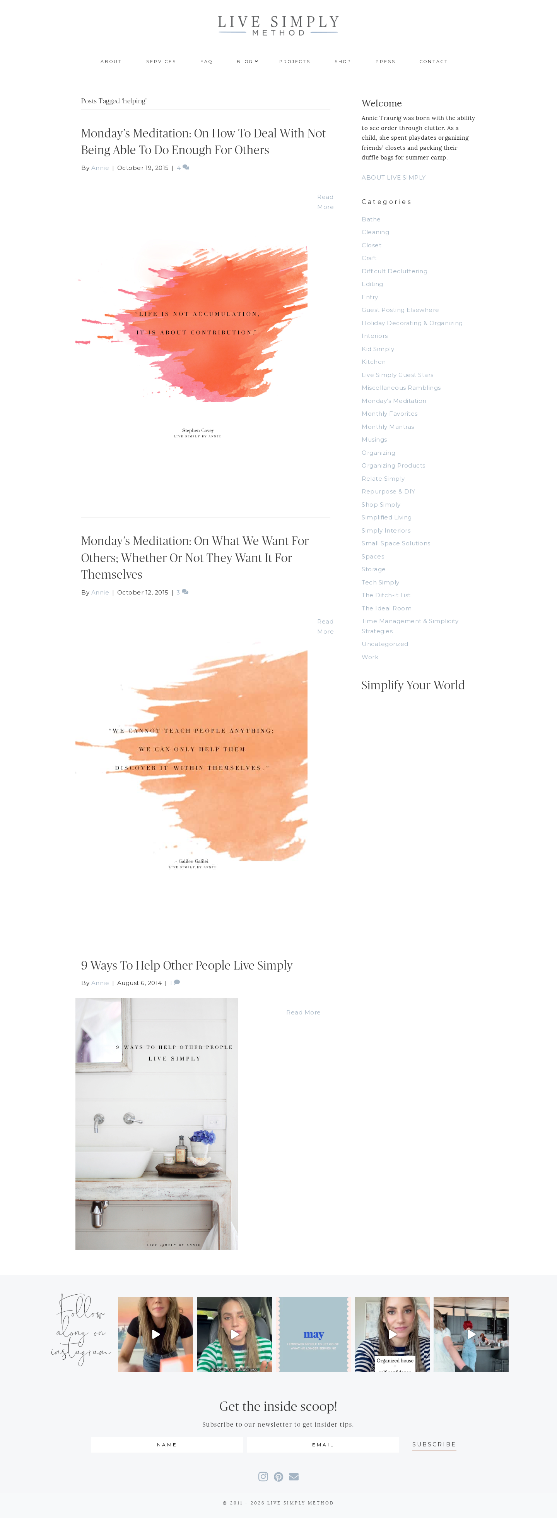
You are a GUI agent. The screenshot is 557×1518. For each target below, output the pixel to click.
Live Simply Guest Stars (398, 375)
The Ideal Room (387, 608)
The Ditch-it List (386, 595)
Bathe (371, 219)
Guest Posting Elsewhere (400, 310)
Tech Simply (381, 582)
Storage (374, 569)
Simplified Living (387, 517)
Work (370, 657)
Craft (369, 258)
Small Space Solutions (396, 543)
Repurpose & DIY (388, 491)
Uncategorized (385, 644)
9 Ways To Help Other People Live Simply (187, 966)
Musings (374, 439)
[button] (434, 1445)
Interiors (375, 335)
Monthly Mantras (388, 426)
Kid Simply (378, 349)
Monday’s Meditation (394, 400)
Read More (303, 1012)
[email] (323, 1445)
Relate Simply (383, 478)
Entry (370, 297)
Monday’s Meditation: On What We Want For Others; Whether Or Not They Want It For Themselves (195, 558)
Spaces (373, 556)
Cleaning (375, 232)
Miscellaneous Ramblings (401, 387)
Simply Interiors (386, 530)
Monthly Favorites (390, 413)
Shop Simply (381, 504)
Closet (371, 245)
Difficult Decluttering (394, 271)
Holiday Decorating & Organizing (412, 323)
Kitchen (374, 361)
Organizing (378, 452)
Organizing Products (393, 465)
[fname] (167, 1445)
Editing (372, 284)
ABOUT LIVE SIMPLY (394, 177)
